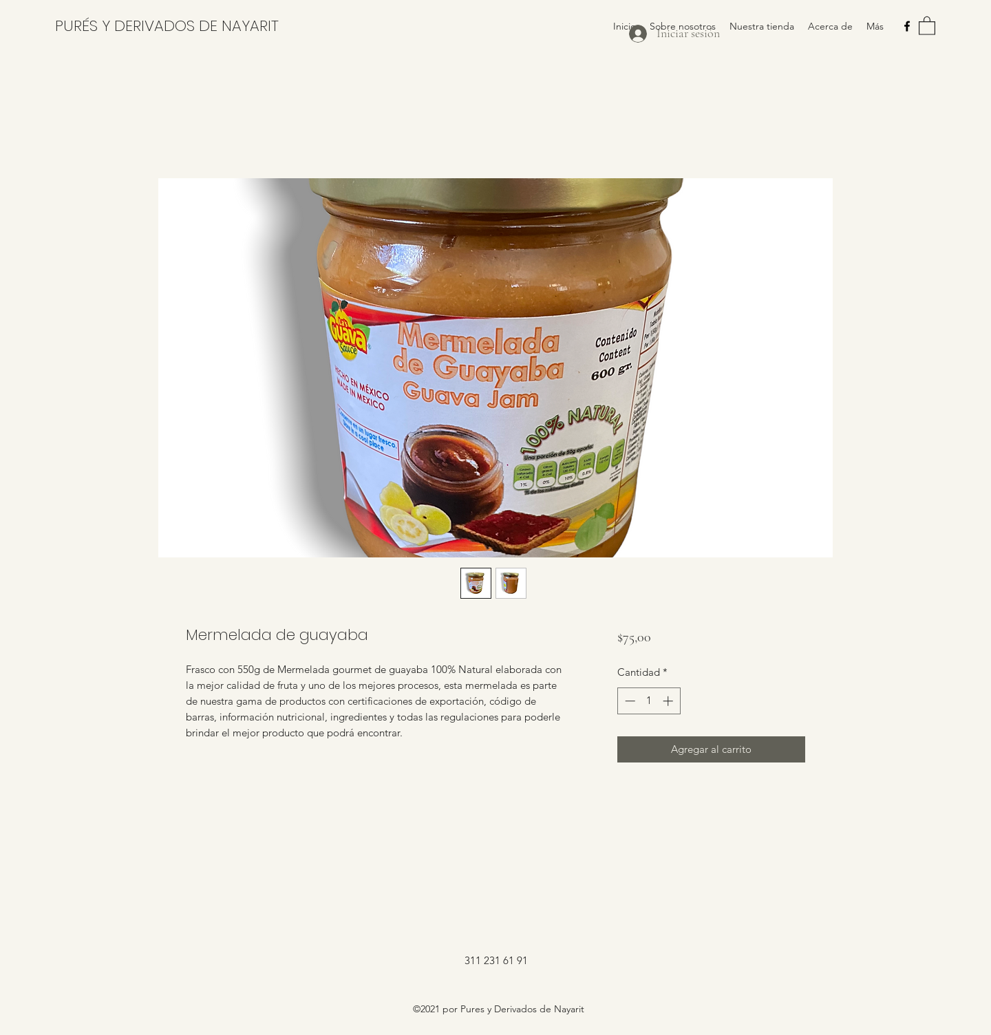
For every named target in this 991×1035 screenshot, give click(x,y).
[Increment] (669, 701)
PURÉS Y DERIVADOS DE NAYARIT (167, 25)
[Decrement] (628, 701)
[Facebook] (907, 26)
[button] (927, 25)
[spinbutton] (648, 701)
